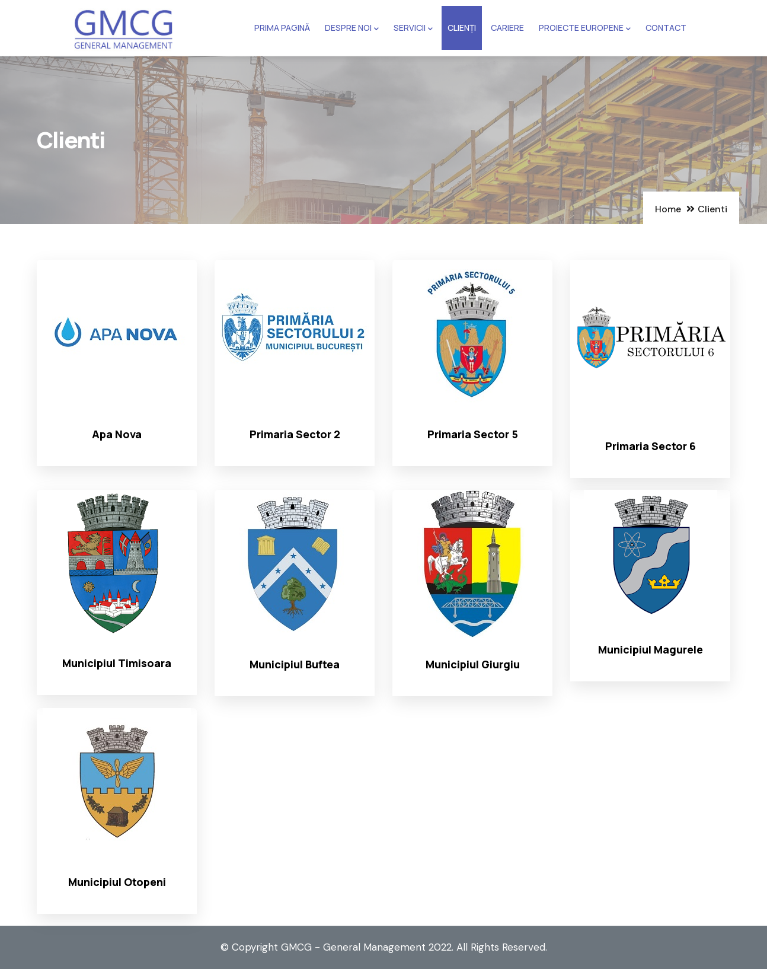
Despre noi (352, 28)
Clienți (462, 27)
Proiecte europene (585, 28)
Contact (665, 27)
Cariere (507, 27)
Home (668, 209)
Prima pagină (282, 27)
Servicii (413, 28)
